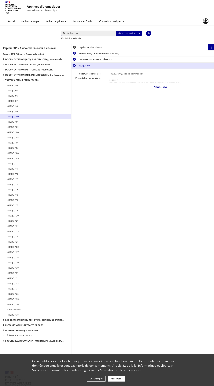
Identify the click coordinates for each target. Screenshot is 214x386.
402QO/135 (13, 293)
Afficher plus (160, 86)
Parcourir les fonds (82, 21)
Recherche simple (30, 21)
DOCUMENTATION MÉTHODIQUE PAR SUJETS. (29, 69)
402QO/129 (13, 262)
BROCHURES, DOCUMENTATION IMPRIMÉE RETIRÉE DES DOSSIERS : (35, 340)
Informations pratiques (109, 21)
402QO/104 (13, 132)
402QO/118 (12, 205)
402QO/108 (13, 153)
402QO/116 (12, 194)
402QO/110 (12, 163)
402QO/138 (13, 314)
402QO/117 (12, 199)
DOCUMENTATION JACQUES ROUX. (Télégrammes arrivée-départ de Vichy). (35, 59)
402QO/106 (13, 142)
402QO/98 (12, 106)
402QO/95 (12, 90)
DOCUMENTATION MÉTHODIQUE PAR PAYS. (28, 64)
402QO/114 (12, 184)
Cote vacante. (14, 309)
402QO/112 (12, 173)
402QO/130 (13, 267)
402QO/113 (12, 179)
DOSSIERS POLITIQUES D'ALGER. (22, 330)
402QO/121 (12, 220)
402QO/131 (12, 272)
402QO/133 (13, 283)
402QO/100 (13, 116)
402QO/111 (12, 168)
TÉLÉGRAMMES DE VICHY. (18, 335)
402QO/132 (13, 278)
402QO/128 (13, 257)
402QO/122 (13, 226)
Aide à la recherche (73, 38)
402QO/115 (12, 189)
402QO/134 (13, 288)
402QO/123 (13, 231)
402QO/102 (13, 126)
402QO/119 (12, 210)
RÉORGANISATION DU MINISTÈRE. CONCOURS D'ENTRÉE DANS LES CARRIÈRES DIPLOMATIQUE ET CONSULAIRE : (35, 319)
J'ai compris (116, 378)
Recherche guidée (54, 21)
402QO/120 (13, 215)
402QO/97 (12, 100)
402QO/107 (12, 147)
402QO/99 (12, 111)
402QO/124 (12, 236)
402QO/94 (12, 85)
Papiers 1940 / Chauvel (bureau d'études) (23, 53)
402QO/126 (13, 246)
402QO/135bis (14, 299)
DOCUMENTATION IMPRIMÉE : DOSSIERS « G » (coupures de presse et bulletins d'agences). (35, 74)
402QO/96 (12, 95)
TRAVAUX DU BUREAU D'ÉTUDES (21, 80)
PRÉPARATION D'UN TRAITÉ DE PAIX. (24, 325)
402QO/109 (13, 158)
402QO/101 (12, 121)
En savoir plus (96, 378)
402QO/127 (13, 252)
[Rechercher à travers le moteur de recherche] (90, 33)
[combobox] (129, 33)
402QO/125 (13, 241)
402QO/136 (13, 304)
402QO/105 (13, 137)
